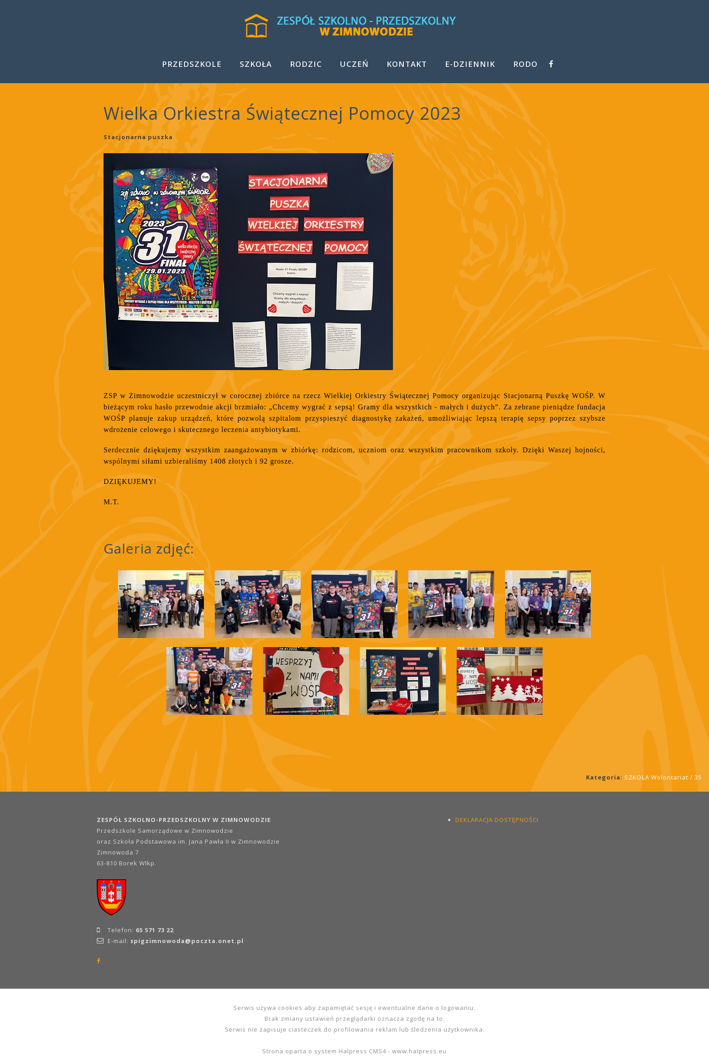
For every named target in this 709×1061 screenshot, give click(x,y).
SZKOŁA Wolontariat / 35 (663, 777)
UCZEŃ (354, 64)
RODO (525, 64)
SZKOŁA (256, 64)
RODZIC (306, 64)
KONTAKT (407, 64)
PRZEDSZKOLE (192, 64)
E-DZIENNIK (470, 64)
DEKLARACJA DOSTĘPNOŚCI (497, 820)
